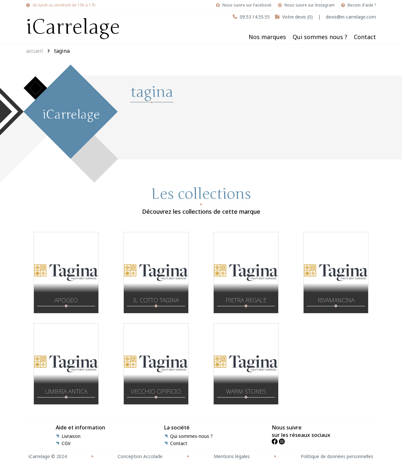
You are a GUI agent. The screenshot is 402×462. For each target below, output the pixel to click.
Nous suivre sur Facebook (247, 5)
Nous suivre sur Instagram (309, 5)
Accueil (34, 50)
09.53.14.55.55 (255, 17)
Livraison (71, 436)
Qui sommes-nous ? (191, 436)
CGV (66, 443)
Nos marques (267, 37)
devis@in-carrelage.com (351, 17)
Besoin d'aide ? (362, 5)
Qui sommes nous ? (320, 37)
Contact (365, 37)
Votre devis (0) (297, 17)
